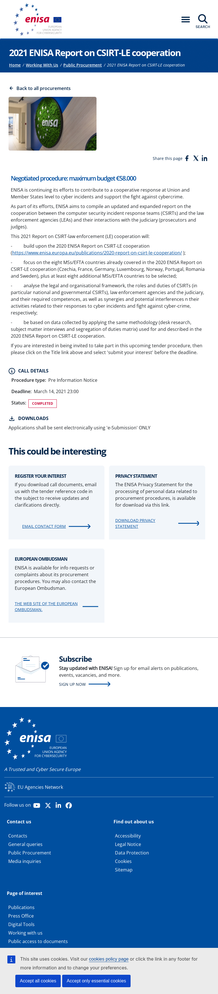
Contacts (17, 836)
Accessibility (128, 836)
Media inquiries (24, 861)
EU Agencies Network (40, 787)
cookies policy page (109, 959)
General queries (25, 844)
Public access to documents (38, 941)
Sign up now (72, 684)
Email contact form (44, 526)
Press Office (21, 916)
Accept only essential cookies (96, 980)
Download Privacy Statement (135, 523)
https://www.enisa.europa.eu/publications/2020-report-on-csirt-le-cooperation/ (97, 253)
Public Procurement (29, 853)
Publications (21, 907)
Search (203, 26)
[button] (185, 19)
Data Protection (132, 853)
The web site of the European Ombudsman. (46, 606)
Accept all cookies (38, 980)
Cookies (123, 861)
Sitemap (124, 870)
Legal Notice (128, 844)
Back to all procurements (43, 88)
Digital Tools (21, 924)
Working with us (25, 933)
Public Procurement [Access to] (82, 65)
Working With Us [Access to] (42, 65)
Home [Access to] (15, 65)
